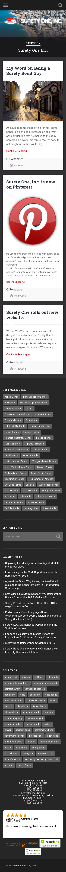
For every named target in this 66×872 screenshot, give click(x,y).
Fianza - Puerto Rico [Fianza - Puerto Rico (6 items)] (40, 426)
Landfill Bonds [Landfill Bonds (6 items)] (11, 455)
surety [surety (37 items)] (8, 747)
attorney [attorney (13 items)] (26, 677)
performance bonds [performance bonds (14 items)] (14, 736)
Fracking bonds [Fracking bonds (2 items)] (44, 438)
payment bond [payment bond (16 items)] (23, 730)
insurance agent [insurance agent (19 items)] (35, 718)
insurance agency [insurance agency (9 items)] (13, 718)
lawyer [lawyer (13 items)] (8, 730)
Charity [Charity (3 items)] (29, 408)
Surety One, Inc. (24, 865)
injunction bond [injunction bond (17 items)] (31, 712)
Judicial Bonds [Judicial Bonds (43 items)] (40, 449)
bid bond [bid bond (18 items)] (39, 677)
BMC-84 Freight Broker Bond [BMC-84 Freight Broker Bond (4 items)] (34, 402)
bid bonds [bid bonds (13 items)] (53, 677)
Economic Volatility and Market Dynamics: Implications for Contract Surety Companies (30, 635)
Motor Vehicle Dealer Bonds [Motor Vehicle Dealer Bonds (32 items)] (19, 467)
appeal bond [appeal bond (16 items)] (11, 677)
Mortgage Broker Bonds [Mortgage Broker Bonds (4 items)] (44, 461)
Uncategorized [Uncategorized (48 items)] (31, 508)
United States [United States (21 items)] (24, 765)
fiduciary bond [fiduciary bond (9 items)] (11, 712)
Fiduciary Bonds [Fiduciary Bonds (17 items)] (31, 432)
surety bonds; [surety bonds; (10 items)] (11, 753)
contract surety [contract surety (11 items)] (12, 689)
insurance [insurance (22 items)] (48, 712)
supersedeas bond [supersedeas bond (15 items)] (49, 741)
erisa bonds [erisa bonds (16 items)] (51, 695)
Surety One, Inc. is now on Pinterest (30, 184)
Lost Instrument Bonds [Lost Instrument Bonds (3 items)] (16, 461)
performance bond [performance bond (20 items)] (44, 730)
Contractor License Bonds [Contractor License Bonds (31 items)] (18, 414)
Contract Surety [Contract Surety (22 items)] (43, 414)
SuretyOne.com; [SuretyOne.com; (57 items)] (12, 759)
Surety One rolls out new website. (32, 314)
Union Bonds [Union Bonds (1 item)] (49, 508)
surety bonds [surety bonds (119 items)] (38, 747)
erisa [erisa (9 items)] (22, 695)
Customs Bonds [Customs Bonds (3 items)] (13, 420)
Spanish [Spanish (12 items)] (30, 485)
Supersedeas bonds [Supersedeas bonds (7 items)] (48, 485)
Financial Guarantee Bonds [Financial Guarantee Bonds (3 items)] (18, 438)
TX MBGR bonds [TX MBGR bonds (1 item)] (36, 502)
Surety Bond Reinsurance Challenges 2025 (30, 643)
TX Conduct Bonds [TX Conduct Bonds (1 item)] (14, 502)
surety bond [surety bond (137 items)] (21, 747)
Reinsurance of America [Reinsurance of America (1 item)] (41, 479)
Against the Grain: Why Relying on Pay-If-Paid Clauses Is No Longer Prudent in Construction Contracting (32, 585)
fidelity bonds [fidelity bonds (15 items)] (39, 706)
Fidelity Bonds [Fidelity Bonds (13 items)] (12, 432)
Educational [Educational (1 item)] (31, 420)
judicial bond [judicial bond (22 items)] (32, 724)
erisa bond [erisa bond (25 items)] (35, 695)
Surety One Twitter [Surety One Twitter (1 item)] (51, 490)
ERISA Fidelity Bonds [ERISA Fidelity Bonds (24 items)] (15, 426)
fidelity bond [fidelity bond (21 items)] (23, 706)
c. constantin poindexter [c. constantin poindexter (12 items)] (17, 683)
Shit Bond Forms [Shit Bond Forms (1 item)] (13, 485)
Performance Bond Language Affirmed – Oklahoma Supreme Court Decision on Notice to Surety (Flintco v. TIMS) (33, 616)
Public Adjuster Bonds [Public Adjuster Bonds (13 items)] (15, 473)
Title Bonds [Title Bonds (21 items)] (25, 496)
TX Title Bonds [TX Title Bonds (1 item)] (12, 508)
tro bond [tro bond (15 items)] (9, 765)
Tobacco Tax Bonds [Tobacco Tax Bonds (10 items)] (45, 496)
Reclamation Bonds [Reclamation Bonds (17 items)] (14, 479)
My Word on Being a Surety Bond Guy (28, 70)
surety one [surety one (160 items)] (28, 753)
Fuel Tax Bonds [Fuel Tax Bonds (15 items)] (12, 444)
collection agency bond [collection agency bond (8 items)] (45, 683)
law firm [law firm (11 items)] (47, 724)
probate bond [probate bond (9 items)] (36, 736)
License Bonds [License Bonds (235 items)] (30, 455)
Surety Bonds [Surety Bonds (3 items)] (11, 490)
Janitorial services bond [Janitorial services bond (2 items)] (17, 449)
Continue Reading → (18, 151)
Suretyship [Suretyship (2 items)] (10, 496)
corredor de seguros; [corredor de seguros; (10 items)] (34, 689)
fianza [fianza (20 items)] (53, 700)
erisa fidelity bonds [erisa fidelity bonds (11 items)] (36, 700)
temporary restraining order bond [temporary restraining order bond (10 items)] (41, 759)
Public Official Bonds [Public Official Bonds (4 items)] (41, 473)
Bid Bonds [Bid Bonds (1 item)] (10, 402)
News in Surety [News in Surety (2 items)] (44, 467)
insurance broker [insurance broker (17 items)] (13, 724)
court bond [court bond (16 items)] (10, 695)
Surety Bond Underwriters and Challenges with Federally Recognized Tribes (31, 650)
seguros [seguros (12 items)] (31, 741)
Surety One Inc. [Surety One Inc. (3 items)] (30, 490)
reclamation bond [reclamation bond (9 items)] (13, 741)
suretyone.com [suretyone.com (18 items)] (45, 753)
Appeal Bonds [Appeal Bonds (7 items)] (11, 397)
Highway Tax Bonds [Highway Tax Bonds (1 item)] (34, 444)
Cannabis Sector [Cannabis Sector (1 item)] (13, 408)
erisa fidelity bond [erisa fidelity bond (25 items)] (13, 700)
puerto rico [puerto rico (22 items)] (52, 736)
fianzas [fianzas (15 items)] (8, 706)
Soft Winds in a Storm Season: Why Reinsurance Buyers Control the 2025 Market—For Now (33, 595)
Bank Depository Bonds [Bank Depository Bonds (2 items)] (35, 397)
